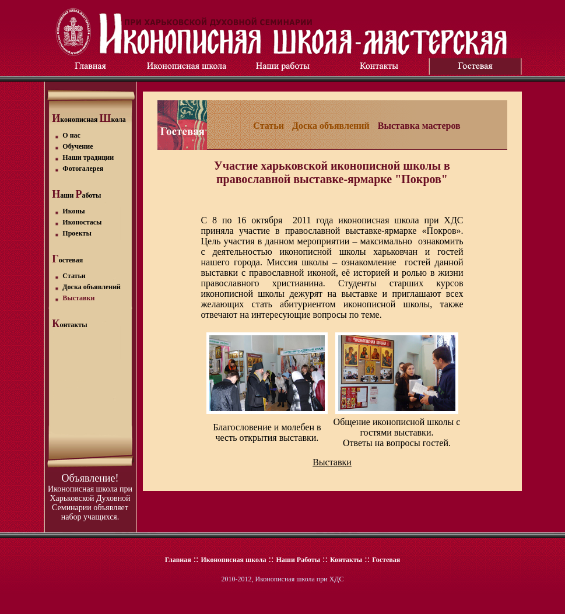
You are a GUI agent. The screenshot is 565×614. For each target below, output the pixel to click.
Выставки (332, 462)
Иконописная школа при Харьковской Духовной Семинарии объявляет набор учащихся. (90, 503)
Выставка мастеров (419, 126)
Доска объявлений (331, 126)
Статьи (268, 126)
